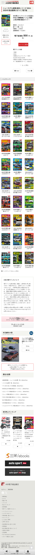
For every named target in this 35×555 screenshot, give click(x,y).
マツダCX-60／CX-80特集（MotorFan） (13, 386)
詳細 (27, 350)
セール (4, 498)
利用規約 (4, 526)
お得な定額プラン (6, 42)
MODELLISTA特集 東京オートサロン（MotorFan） (16, 388)
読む (28, 346)
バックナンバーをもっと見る (9, 271)
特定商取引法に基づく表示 (9, 524)
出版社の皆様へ (6, 530)
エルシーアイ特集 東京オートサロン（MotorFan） (16, 391)
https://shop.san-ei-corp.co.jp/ (19, 309)
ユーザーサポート (6, 513)
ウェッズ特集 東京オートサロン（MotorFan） (14, 394)
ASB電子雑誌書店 (12, 484)
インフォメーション (7, 511)
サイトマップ (5, 517)
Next (17, 71)
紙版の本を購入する (6, 36)
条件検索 (4, 507)
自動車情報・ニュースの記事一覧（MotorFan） (15, 380)
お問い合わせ (5, 521)
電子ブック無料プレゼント (9, 509)
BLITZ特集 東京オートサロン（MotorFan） (14, 400)
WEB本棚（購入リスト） (8, 515)
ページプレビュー (6, 30)
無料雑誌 (4, 496)
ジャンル (4, 502)
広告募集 (4, 532)
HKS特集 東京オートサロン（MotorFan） (13, 403)
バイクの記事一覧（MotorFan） (11, 383)
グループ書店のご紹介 (8, 536)
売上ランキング (6, 505)
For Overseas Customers (8, 534)
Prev (29, 71)
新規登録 (27, 552)
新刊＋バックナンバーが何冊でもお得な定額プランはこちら (17, 367)
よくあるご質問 (6, 519)
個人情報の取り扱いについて (9, 528)
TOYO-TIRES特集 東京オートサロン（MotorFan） (15, 397)
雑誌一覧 (4, 500)
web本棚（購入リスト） (17, 552)
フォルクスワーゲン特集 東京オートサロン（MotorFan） (18, 406)
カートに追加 (23, 44)
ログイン (6, 552)
